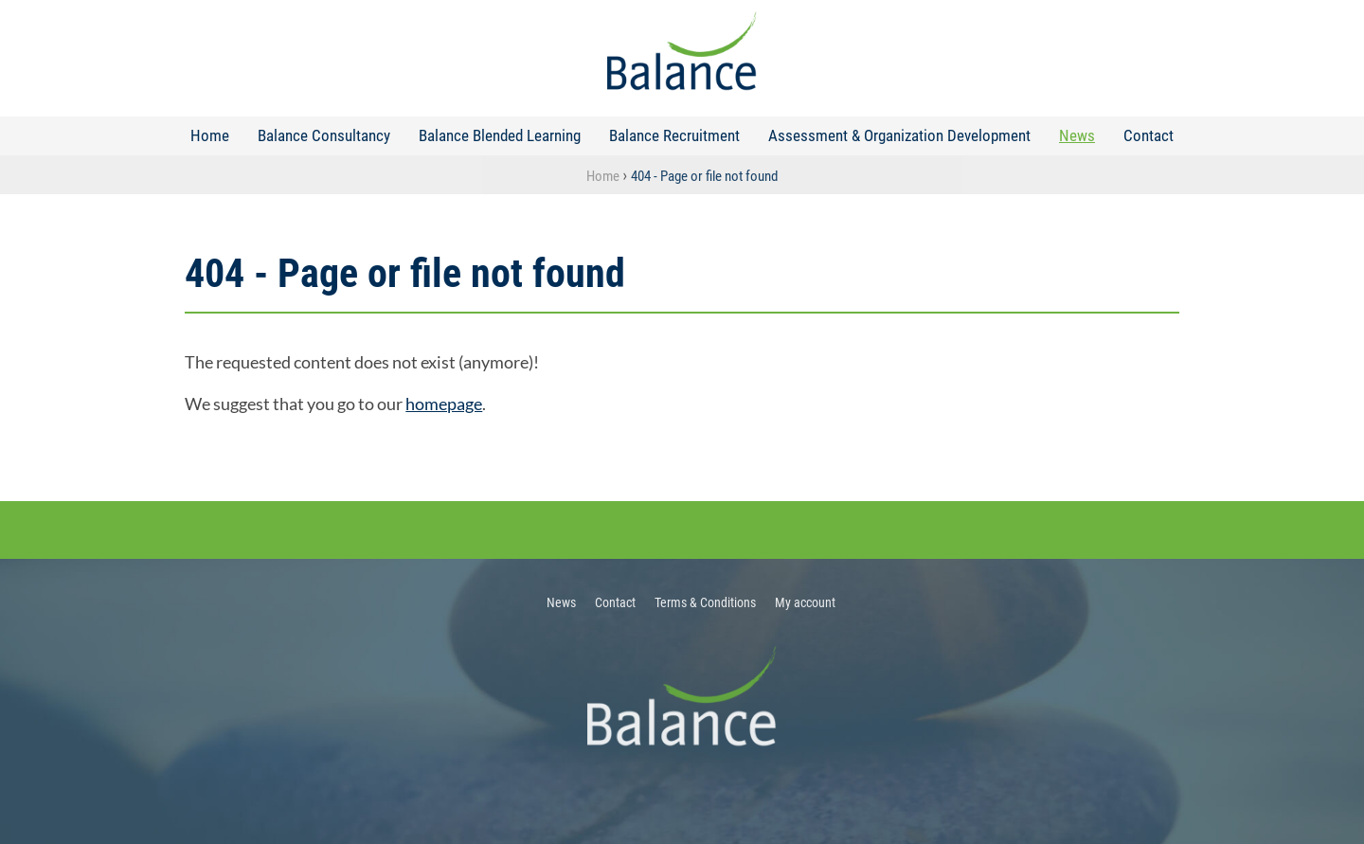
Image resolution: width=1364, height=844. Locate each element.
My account (805, 602)
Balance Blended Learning (500, 135)
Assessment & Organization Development (899, 135)
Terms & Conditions (705, 602)
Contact (1148, 135)
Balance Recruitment (674, 135)
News (1077, 135)
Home (209, 135)
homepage (443, 403)
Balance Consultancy (324, 135)
